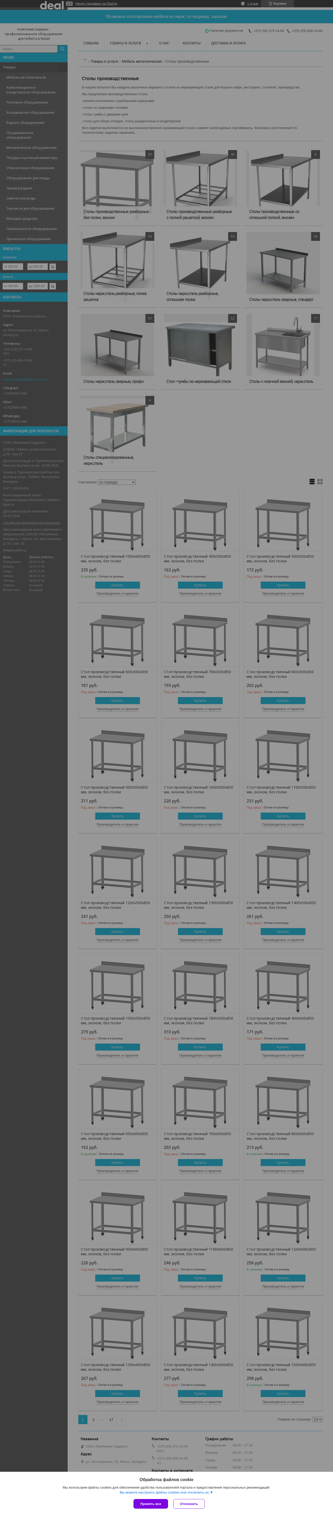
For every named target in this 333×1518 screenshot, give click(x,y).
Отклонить (189, 1504)
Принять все (150, 1504)
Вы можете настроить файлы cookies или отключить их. (165, 1492)
